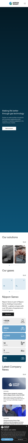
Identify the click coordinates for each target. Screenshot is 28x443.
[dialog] (14, 434)
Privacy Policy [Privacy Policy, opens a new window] (19, 437)
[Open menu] (25, 3)
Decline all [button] (20, 439)
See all (24, 241)
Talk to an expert (9, 128)
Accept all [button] (7, 439)
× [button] (26, 426)
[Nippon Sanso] (14, 3)
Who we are (8, 314)
